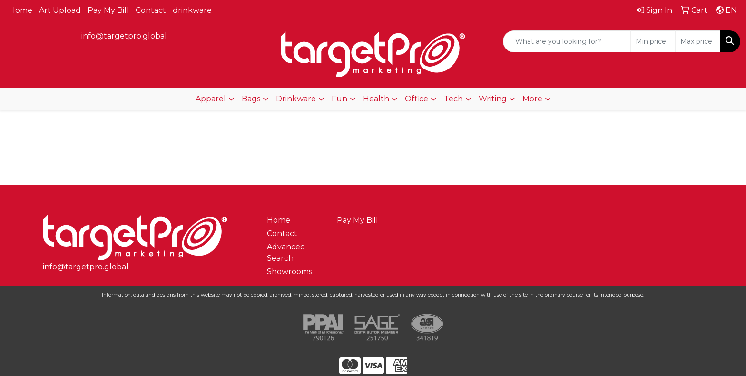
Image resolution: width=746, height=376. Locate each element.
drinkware (192, 10)
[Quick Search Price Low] (653, 41)
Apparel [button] (211, 98)
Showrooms (289, 271)
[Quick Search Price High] (697, 41)
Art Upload (60, 10)
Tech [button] (453, 98)
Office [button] (416, 98)
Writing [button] (493, 98)
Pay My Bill (108, 10)
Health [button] (376, 98)
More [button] (532, 98)
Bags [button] (251, 98)
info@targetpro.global (124, 35)
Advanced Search (286, 252)
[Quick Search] (567, 41)
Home (20, 10)
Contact (151, 10)
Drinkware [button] (296, 98)
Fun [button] (339, 98)
